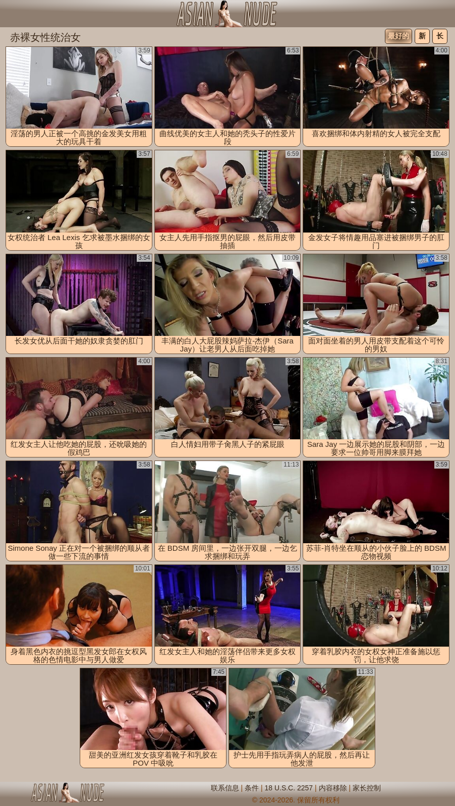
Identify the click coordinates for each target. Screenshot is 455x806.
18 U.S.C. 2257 (288, 788)
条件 (252, 788)
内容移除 (333, 788)
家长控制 (367, 788)
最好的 (398, 36)
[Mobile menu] (9, 14)
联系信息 (225, 788)
